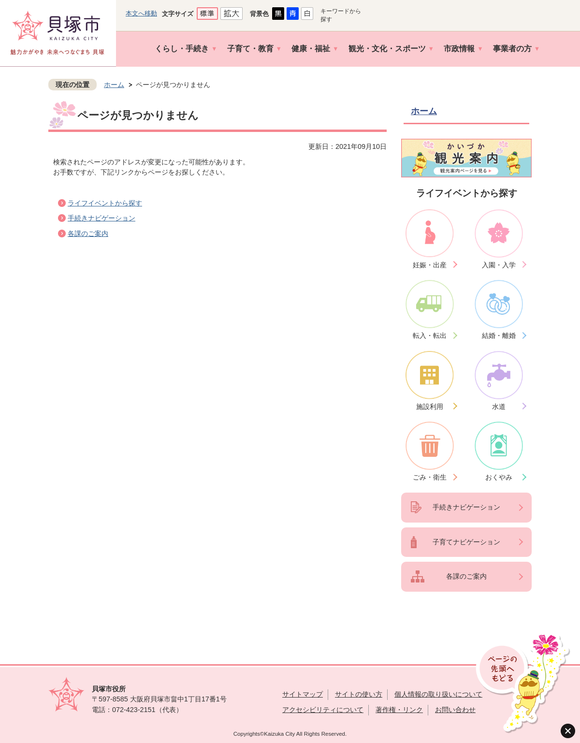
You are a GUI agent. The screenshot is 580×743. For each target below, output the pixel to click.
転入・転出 (430, 335)
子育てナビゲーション (466, 542)
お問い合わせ (455, 710)
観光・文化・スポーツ (387, 48)
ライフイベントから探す (105, 203)
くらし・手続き (182, 48)
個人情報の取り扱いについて (438, 694)
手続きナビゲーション (101, 218)
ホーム (114, 84)
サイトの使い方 (358, 694)
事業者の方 (512, 48)
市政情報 (459, 48)
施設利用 (429, 406)
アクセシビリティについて (322, 710)
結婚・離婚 (499, 335)
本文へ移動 (141, 13)
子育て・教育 (250, 48)
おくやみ (498, 477)
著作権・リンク (399, 710)
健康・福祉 (310, 48)
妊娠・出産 (430, 265)
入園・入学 (499, 265)
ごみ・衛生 (430, 477)
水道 (499, 406)
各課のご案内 (88, 233)
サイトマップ (302, 694)
